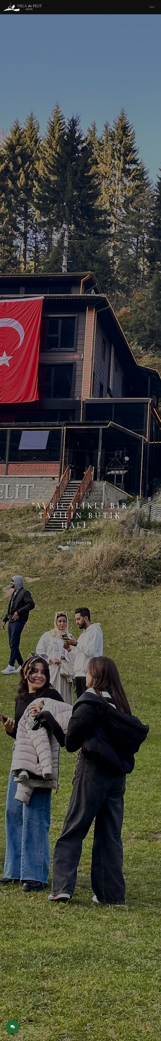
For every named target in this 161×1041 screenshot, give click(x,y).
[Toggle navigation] (151, 7)
